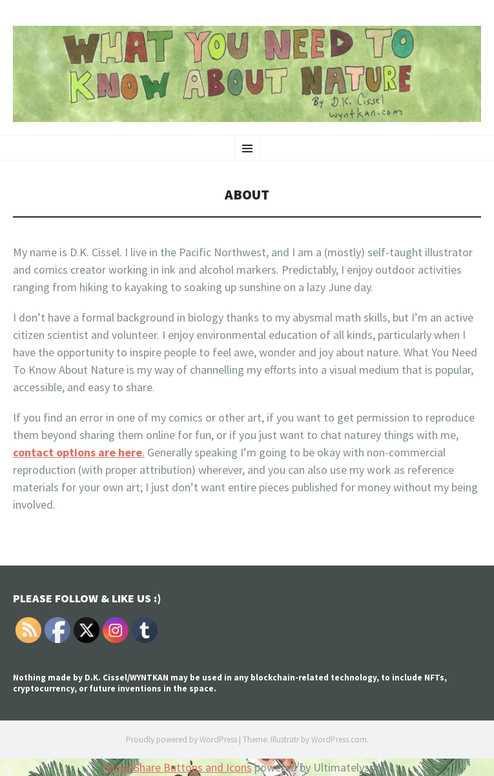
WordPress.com (339, 739)
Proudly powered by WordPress (181, 739)
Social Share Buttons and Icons (177, 767)
